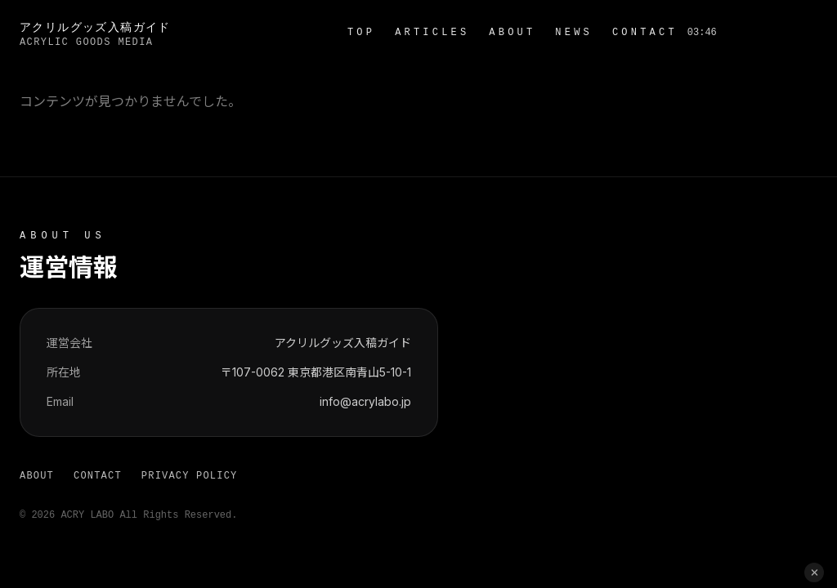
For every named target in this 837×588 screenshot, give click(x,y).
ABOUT (512, 32)
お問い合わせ (772, 32)
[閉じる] (814, 572)
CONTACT (645, 32)
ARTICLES (432, 32)
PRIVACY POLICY (189, 476)
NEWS (574, 32)
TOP (361, 32)
